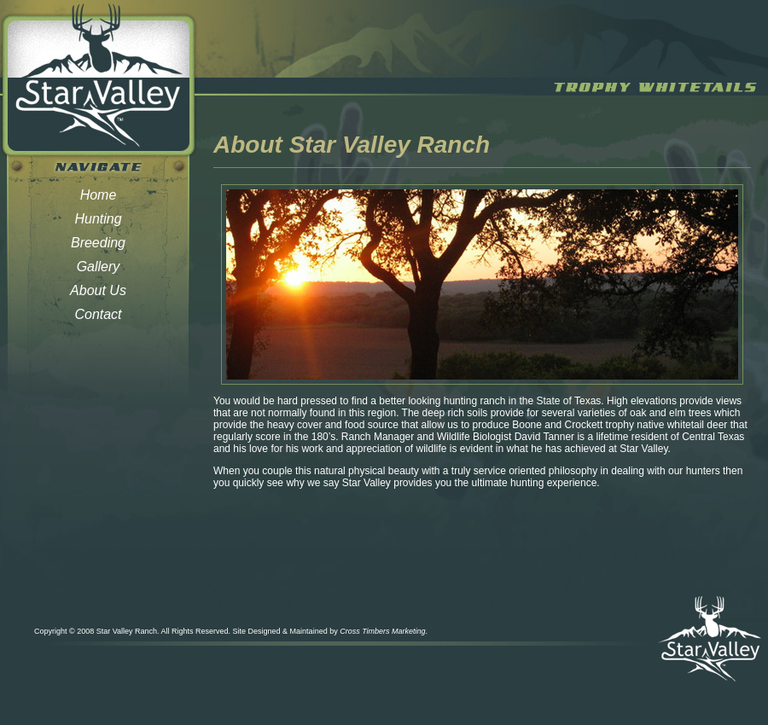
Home (98, 195)
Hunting (97, 219)
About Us (98, 290)
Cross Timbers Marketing (382, 631)
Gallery (98, 266)
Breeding (98, 242)
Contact (97, 314)
